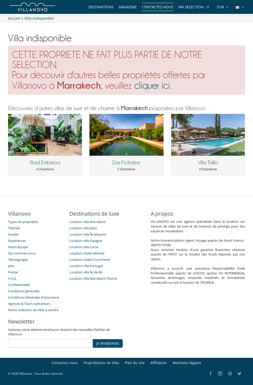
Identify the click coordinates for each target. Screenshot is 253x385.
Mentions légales (187, 362)
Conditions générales (24, 291)
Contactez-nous (157, 7)
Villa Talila (208, 162)
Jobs (11, 266)
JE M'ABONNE (107, 343)
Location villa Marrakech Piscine (93, 278)
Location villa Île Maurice (87, 234)
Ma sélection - (193, 7)
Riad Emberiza (45, 162)
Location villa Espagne (85, 240)
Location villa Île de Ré (85, 272)
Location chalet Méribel (86, 253)
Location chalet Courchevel (89, 259)
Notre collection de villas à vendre (33, 310)
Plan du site (135, 362)
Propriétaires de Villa (101, 362)
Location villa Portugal (86, 266)
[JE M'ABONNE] (50, 343)
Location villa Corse (83, 247)
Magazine (128, 7)
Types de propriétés (23, 221)
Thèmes (14, 228)
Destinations (101, 7)
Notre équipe (18, 247)
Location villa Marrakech (87, 221)
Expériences (17, 240)
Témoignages (18, 259)
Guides (13, 234)
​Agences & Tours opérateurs (29, 303)
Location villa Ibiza (83, 228)
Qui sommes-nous (22, 253)
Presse (13, 272)
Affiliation (158, 362)
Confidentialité (19, 284)
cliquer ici (152, 85)
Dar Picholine (126, 162)
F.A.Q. (12, 278)
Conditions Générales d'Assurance (33, 297)
